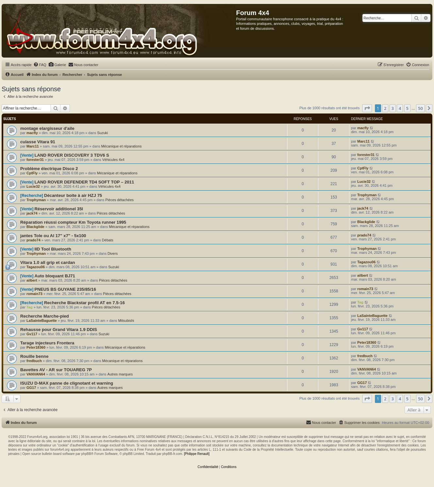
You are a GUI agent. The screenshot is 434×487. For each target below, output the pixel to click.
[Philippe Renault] (196, 454)
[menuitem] (39, 65)
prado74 (33, 240)
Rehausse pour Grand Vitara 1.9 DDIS (58, 329)
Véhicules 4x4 (113, 160)
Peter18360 (35, 347)
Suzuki (102, 133)
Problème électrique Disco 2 (49, 168)
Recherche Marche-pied (44, 316)
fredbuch (34, 361)
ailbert (31, 280)
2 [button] (385, 108)
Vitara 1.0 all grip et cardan (47, 262)
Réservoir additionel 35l (58, 208)
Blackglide (35, 227)
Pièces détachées (119, 200)
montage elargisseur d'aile (47, 128)
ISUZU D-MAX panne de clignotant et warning (66, 383)
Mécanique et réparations (121, 146)
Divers (112, 253)
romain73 (34, 294)
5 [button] (407, 108)
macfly (32, 133)
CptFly (32, 173)
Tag (29, 307)
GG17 (31, 388)
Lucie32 (33, 186)
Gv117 (31, 334)
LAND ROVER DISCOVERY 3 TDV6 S (71, 155)
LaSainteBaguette (41, 320)
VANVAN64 (35, 374)
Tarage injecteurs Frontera (47, 342)
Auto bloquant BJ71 (54, 275)
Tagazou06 (35, 267)
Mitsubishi (126, 320)
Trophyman (36, 200)
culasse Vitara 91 (37, 141)
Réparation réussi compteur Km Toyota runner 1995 (73, 222)
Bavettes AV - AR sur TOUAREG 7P (56, 369)
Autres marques (120, 374)
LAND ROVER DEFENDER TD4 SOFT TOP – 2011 (84, 182)
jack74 (32, 213)
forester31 (35, 160)
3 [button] (393, 108)
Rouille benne (34, 356)
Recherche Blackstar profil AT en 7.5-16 (84, 302)
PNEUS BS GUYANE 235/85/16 (65, 289)
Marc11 (32, 146)
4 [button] (400, 108)
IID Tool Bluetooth (52, 249)
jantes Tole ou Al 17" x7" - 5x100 (53, 235)
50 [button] (420, 108)
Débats (107, 240)
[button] (367, 108)
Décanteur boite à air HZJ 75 (73, 195)
